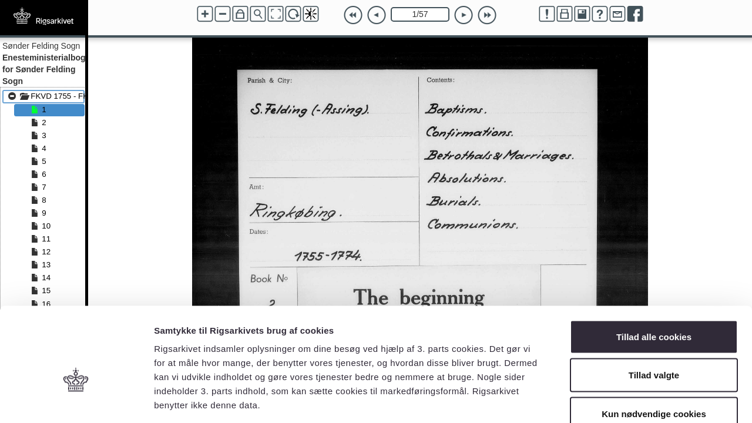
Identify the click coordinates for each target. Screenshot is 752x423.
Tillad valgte (654, 308)
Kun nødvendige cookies (654, 346)
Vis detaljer (610, 400)
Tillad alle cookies (653, 269)
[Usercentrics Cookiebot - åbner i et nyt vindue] (76, 400)
